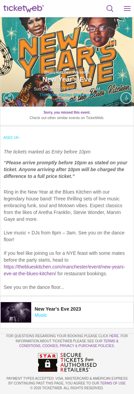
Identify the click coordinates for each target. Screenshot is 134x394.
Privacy (67, 346)
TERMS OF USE (113, 383)
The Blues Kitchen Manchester (67, 95)
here (114, 336)
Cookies (50, 346)
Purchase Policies (96, 346)
